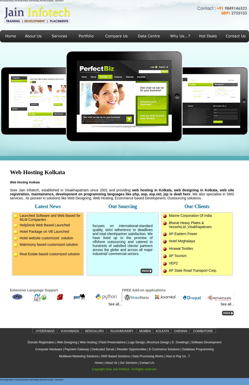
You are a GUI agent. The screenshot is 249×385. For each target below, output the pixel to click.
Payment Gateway (77, 349)
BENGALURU (94, 331)
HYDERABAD (45, 331)
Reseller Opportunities (132, 349)
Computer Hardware (48, 349)
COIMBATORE (203, 331)
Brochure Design (158, 342)
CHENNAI (180, 331)
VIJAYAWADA (70, 331)
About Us (111, 363)
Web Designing (67, 342)
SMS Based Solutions (115, 356)
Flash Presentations (112, 342)
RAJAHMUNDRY (122, 331)
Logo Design (136, 342)
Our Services (128, 363)
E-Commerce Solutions (164, 349)
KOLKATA (162, 331)
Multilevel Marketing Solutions (79, 356)
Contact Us (146, 363)
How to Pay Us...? (178, 356)
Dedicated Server (103, 349)
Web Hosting (88, 342)
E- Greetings (180, 342)
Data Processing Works (148, 356)
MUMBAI (145, 331)
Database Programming (198, 349)
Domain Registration (41, 342)
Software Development (206, 342)
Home (99, 363)
